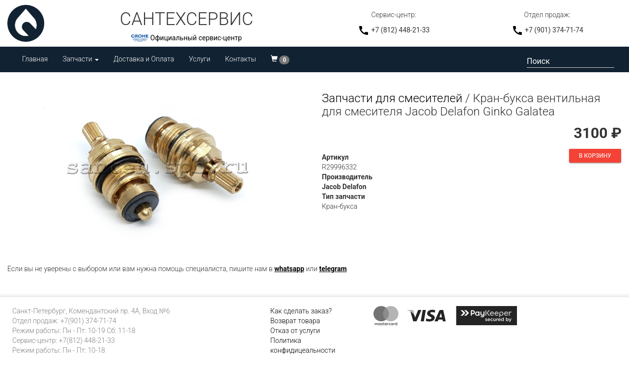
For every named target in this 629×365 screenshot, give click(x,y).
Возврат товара (295, 321)
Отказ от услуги (295, 331)
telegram (332, 269)
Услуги (199, 59)
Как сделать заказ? (301, 311)
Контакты (240, 59)
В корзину (595, 155)
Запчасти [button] (80, 59)
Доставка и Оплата (144, 59)
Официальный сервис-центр (196, 38)
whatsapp (289, 269)
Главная (35, 59)
